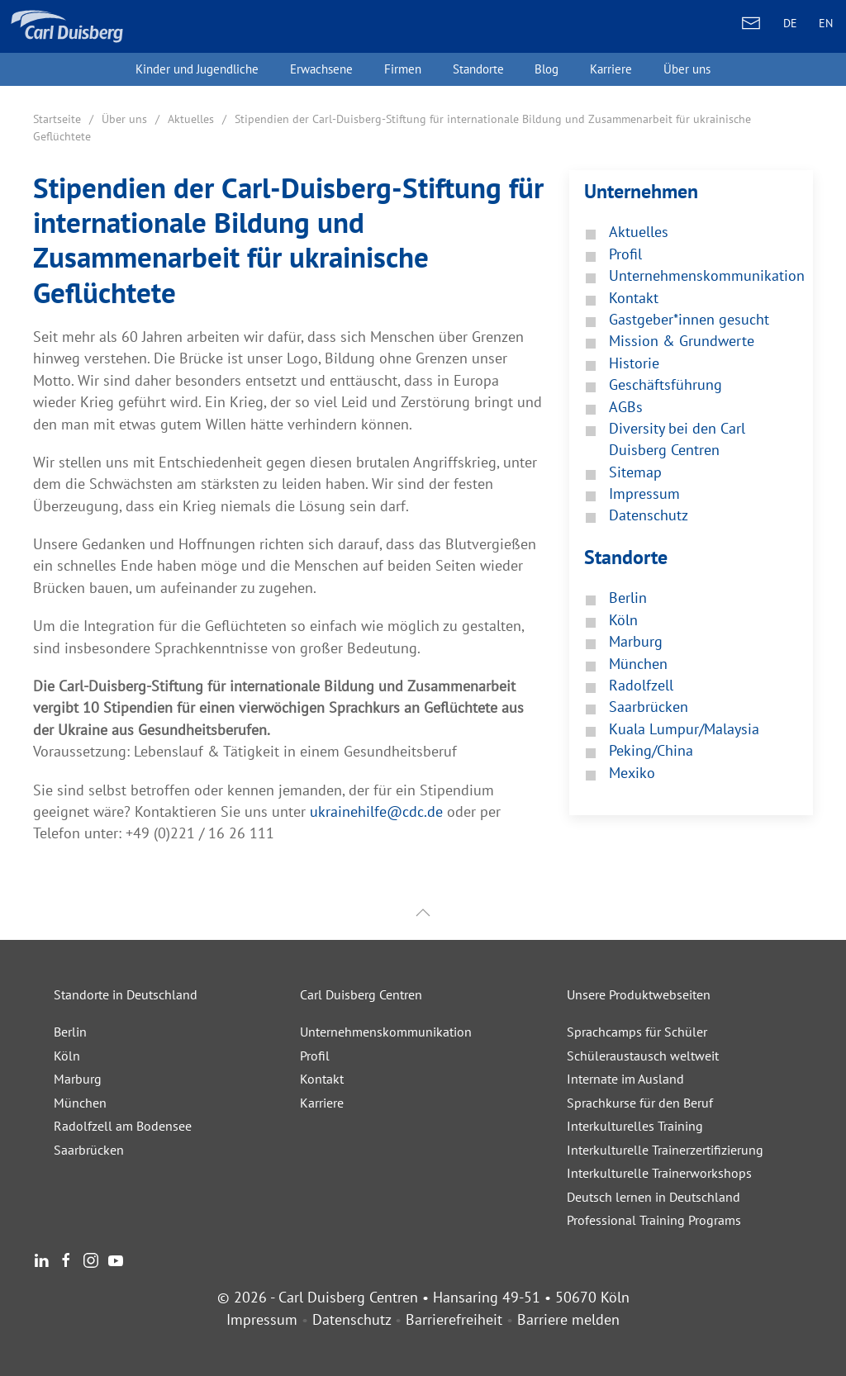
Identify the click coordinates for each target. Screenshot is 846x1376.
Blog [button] (546, 69)
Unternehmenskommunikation (386, 1031)
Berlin (70, 1031)
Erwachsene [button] (321, 69)
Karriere (322, 1102)
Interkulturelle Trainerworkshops (659, 1173)
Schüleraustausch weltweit (643, 1055)
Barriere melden (568, 1319)
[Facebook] (66, 1259)
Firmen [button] (402, 69)
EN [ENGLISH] (826, 23)
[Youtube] (115, 1259)
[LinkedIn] (41, 1259)
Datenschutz (351, 1319)
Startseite (57, 119)
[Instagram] (91, 1259)
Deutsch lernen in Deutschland (653, 1197)
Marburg (78, 1078)
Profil (315, 1055)
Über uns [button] (687, 69)
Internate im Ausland (625, 1078)
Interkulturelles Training (635, 1125)
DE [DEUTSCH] (790, 23)
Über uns (124, 119)
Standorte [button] (478, 69)
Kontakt (322, 1078)
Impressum (261, 1319)
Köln (67, 1055)
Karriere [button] (611, 69)
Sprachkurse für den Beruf (640, 1102)
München (80, 1102)
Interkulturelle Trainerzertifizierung (665, 1149)
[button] (423, 913)
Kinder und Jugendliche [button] (197, 69)
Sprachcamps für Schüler (637, 1031)
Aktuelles (191, 119)
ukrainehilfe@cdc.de (376, 811)
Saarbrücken (89, 1149)
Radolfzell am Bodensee (123, 1125)
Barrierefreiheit (454, 1319)
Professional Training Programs (654, 1220)
